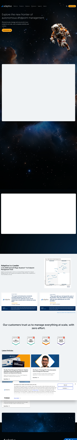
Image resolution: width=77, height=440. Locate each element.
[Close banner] (75, 423)
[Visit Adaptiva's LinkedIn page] (66, 413)
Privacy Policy (35, 429)
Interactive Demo (6, 30)
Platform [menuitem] (15, 6)
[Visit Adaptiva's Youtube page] (69, 413)
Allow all (65, 424)
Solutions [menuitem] (27, 6)
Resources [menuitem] (33, 6)
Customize (65, 427)
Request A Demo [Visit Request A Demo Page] (72, 6)
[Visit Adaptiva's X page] (72, 413)
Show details (16, 437)
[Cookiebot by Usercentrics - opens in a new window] (7, 438)
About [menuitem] (44, 6)
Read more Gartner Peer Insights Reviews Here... (66, 312)
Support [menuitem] (39, 6)
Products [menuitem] (21, 6)
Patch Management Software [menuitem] (56, 422)
